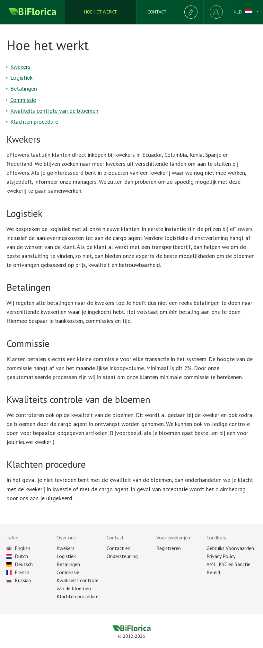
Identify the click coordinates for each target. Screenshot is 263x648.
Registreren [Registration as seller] (168, 548)
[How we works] (100, 12)
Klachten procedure (34, 121)
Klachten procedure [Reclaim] (78, 596)
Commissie (23, 99)
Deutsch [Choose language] (19, 564)
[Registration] (190, 12)
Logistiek (21, 77)
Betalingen (23, 88)
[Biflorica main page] (32, 12)
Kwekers (20, 66)
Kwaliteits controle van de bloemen (54, 110)
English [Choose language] (18, 548)
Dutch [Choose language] (17, 556)
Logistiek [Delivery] (66, 556)
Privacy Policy (220, 556)
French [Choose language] (17, 572)
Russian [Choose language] (18, 580)
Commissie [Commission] (68, 572)
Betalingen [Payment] (68, 564)
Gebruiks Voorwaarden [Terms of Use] (230, 548)
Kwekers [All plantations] (66, 548)
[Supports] (157, 12)
